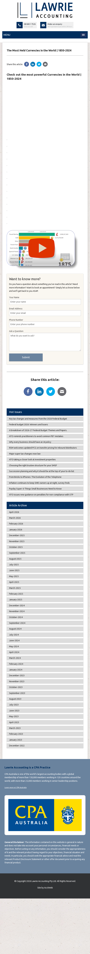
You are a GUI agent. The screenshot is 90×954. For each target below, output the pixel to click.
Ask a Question (45, 340)
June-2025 (14, 570)
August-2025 (15, 559)
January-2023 (15, 740)
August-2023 (15, 699)
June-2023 (14, 710)
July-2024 (14, 635)
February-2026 (16, 523)
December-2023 (17, 675)
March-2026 (15, 518)
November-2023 (16, 681)
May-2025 (14, 576)
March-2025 (15, 588)
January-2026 (15, 529)
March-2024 (15, 658)
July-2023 (14, 704)
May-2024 (14, 646)
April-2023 (14, 722)
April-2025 (14, 582)
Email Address (45, 311)
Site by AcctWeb (45, 887)
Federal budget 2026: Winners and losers (28, 424)
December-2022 (17, 745)
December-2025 (17, 535)
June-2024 (14, 640)
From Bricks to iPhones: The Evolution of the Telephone (35, 477)
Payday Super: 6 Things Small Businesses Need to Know (35, 488)
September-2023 (17, 693)
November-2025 (16, 541)
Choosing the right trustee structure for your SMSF (33, 465)
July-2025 (14, 564)
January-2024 (15, 669)
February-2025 (16, 594)
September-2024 (17, 623)
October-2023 (16, 687)
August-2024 (15, 629)
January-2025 (15, 599)
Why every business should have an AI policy (30, 442)
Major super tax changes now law (25, 454)
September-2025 (17, 553)
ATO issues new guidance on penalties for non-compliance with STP (41, 494)
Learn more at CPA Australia (16, 787)
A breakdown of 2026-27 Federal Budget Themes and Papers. (38, 430)
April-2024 (14, 652)
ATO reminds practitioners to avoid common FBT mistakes (36, 436)
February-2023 (16, 734)
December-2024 (17, 605)
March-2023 (15, 728)
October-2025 (16, 547)
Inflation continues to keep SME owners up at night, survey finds (39, 483)
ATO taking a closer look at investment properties (32, 459)
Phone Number (45, 323)
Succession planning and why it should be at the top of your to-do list (41, 471)
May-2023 (14, 716)
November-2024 (16, 611)
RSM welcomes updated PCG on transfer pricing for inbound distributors (43, 448)
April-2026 (14, 512)
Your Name (45, 300)
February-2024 (16, 664)
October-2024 (16, 617)
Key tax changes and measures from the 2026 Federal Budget (38, 419)
